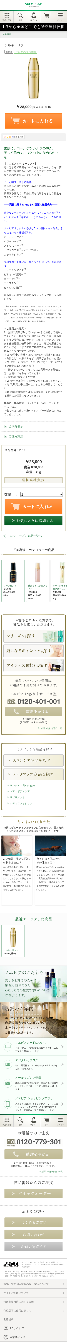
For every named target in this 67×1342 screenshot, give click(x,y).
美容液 (7, 34)
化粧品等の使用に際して (17, 1310)
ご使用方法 (16, 436)
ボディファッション (21, 803)
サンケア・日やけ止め (22, 785)
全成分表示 (16, 426)
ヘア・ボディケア (20, 791)
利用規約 (9, 1319)
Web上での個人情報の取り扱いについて (26, 1284)
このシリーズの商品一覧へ (25, 535)
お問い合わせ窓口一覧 (51, 728)
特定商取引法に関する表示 (19, 1301)
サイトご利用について (16, 1292)
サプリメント (17, 797)
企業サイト (16, 1337)
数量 (7, 494)
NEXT (4, 942)
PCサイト (15, 1328)
